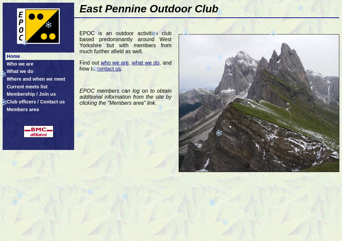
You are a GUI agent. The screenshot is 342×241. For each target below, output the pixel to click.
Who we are (20, 64)
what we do (145, 63)
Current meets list (27, 86)
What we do (20, 71)
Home (13, 56)
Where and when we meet (36, 79)
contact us (109, 69)
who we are (115, 63)
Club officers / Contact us (36, 101)
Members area (23, 109)
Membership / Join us (31, 94)
